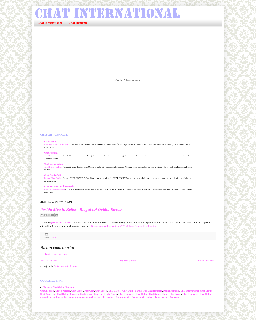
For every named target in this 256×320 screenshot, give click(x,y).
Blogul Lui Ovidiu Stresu (105, 294)
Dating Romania (171, 290)
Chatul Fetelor (47, 290)
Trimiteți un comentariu (56, 254)
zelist (54, 237)
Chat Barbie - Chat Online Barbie (125, 290)
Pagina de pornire (127, 260)
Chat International (49, 22)
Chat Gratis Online (53, 164)
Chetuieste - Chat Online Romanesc (67, 297)
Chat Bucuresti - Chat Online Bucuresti (59, 294)
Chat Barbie (77, 290)
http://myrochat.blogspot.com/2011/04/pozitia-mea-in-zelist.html (123, 226)
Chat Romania (77, 22)
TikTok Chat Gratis (53, 156)
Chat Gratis (206, 290)
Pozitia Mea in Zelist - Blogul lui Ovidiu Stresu (81, 209)
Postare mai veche (206, 260)
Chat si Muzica (62, 290)
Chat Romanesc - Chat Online (133, 294)
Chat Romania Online (141, 297)
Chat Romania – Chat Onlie (56, 144)
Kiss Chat (89, 290)
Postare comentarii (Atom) (66, 266)
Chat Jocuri (86, 294)
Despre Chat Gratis (52, 178)
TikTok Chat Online (53, 167)
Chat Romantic (122, 297)
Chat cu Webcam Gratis (54, 189)
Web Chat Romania (152, 290)
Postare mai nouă (49, 260)
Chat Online (50, 141)
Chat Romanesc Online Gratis (59, 186)
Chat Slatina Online (159, 294)
